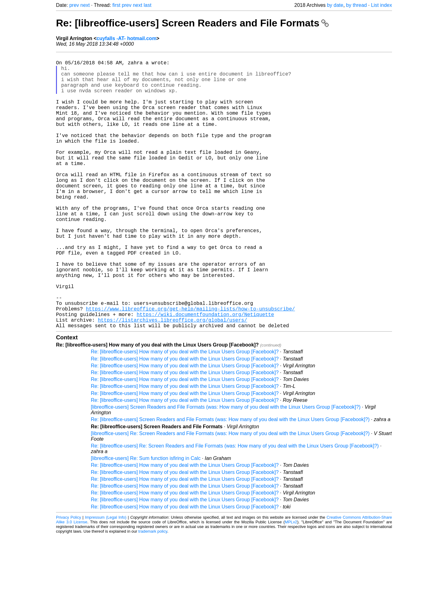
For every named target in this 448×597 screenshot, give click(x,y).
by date (335, 5)
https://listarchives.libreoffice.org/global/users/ (172, 379)
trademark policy (152, 592)
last (148, 5)
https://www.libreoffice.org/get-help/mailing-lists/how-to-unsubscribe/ (190, 365)
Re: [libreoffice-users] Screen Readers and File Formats (192, 23)
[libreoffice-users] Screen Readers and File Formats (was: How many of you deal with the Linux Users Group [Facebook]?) (226, 468)
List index (381, 5)
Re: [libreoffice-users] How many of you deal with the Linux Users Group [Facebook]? (185, 412)
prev (74, 5)
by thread (356, 5)
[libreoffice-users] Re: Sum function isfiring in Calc (146, 519)
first (116, 5)
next (85, 5)
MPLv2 (291, 583)
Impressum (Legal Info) (105, 578)
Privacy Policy (68, 578)
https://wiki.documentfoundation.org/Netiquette (205, 372)
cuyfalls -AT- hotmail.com (126, 38)
